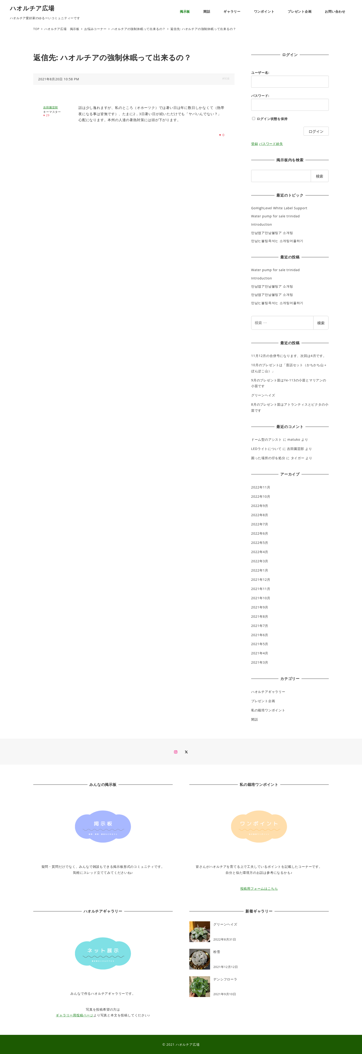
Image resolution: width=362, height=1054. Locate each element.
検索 (321, 323)
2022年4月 (259, 552)
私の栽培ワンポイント (268, 710)
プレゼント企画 (263, 701)
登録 (254, 143)
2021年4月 (259, 653)
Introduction (261, 224)
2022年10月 (260, 496)
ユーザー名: (260, 72)
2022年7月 (259, 524)
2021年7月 (259, 625)
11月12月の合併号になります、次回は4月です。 (288, 355)
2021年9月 (259, 607)
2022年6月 (259, 533)
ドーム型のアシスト (266, 439)
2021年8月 (259, 616)
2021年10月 (260, 598)
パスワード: (260, 95)
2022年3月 (259, 561)
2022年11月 (260, 487)
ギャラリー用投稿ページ (75, 1015)
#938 (226, 79)
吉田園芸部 (295, 448)
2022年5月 (259, 542)
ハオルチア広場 (32, 8)
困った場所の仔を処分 (268, 458)
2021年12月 (260, 579)
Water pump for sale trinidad (275, 216)
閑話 (254, 719)
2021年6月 (259, 635)
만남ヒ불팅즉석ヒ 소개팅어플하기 (277, 241)
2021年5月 (259, 644)
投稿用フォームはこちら (259, 888)
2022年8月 (259, 515)
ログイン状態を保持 (272, 119)
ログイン (316, 131)
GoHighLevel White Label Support (279, 208)
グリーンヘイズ (263, 395)
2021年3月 (259, 662)
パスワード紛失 (271, 143)
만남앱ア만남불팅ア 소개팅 (272, 233)
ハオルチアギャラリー (268, 691)
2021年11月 (260, 589)
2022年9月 (259, 505)
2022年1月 (259, 570)
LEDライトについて (266, 448)
